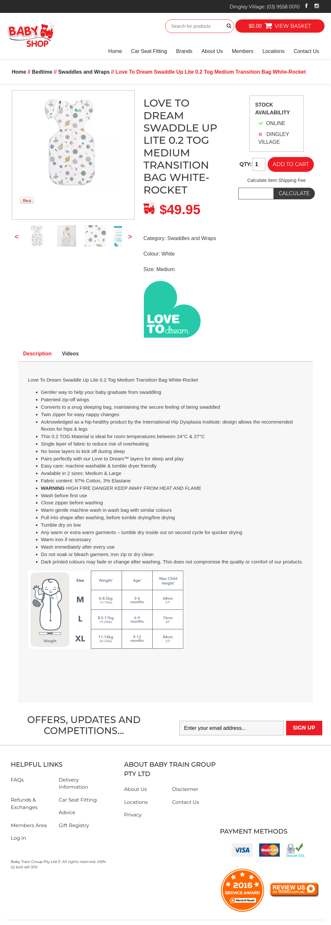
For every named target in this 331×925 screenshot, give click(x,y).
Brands (184, 51)
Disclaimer (185, 789)
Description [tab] (37, 353)
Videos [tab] (70, 353)
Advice (67, 812)
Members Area (29, 825)
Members (242, 51)
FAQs (17, 780)
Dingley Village (265, 7)
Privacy (133, 815)
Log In (18, 838)
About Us (212, 51)
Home (115, 51)
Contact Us (306, 51)
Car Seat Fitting (149, 51)
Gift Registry (74, 825)
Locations (273, 51)
